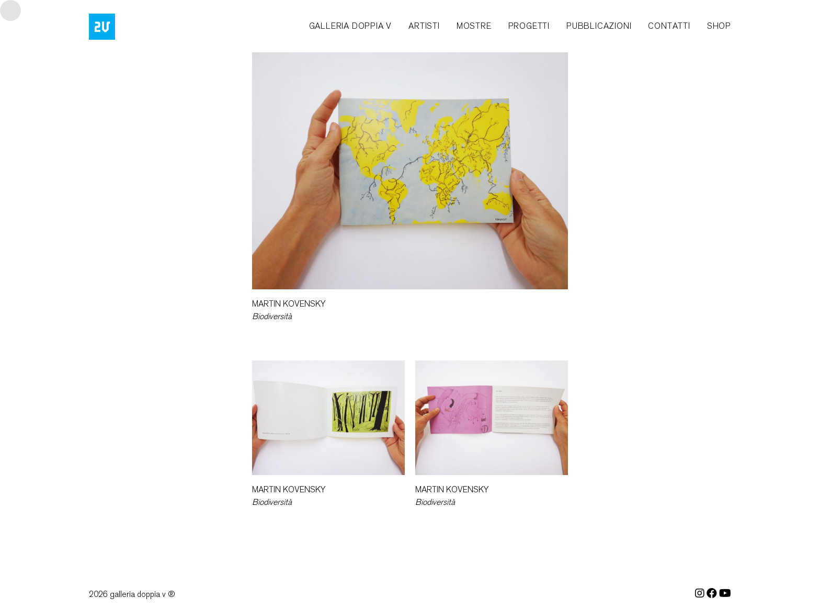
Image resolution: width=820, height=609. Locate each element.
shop (719, 26)
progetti (529, 26)
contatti (669, 26)
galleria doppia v (350, 26)
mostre (474, 26)
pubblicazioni (598, 26)
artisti (424, 26)
